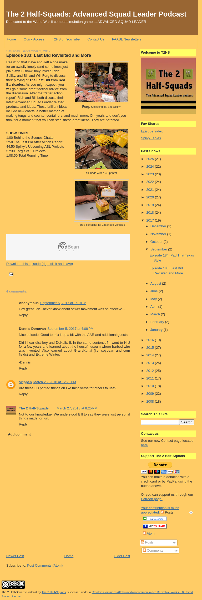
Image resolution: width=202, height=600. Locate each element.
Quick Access (34, 39)
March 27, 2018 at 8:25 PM (77, 408)
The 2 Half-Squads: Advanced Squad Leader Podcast (96, 14)
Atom (149, 533)
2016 (150, 340)
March (155, 314)
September (159, 249)
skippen (25, 382)
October (157, 242)
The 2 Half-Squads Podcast (19, 592)
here (144, 445)
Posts (147, 542)
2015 (150, 348)
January (157, 330)
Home (11, 39)
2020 (150, 197)
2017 (150, 220)
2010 (150, 386)
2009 (150, 394)
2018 (150, 212)
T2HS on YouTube (66, 39)
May (154, 299)
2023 (150, 174)
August (156, 283)
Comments (153, 550)
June (154, 291)
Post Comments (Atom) (45, 565)
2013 (150, 363)
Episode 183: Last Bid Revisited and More (48, 55)
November (158, 234)
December (158, 226)
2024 (150, 166)
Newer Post (15, 556)
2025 (150, 159)
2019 (150, 205)
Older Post (122, 556)
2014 (150, 355)
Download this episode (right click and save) (39, 264)
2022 (150, 182)
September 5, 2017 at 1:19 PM (63, 303)
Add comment (19, 434)
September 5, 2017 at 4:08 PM (70, 329)
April (154, 307)
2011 (150, 378)
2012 (150, 371)
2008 (150, 401)
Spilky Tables (151, 138)
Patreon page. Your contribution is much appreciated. (160, 505)
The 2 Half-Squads (34, 408)
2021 (150, 190)
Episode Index (152, 131)
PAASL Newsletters (127, 39)
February (157, 322)
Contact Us (95, 39)
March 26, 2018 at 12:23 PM (54, 382)
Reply (23, 315)
